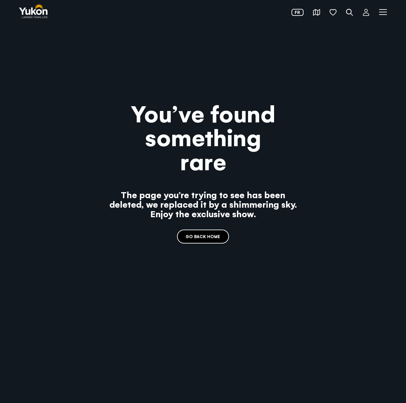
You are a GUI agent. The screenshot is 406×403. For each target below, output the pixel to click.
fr (297, 12)
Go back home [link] (203, 236)
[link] (33, 11)
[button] (316, 12)
